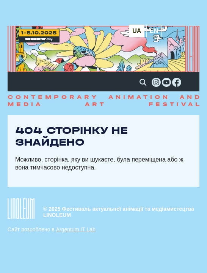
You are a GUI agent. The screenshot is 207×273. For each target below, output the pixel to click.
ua (136, 31)
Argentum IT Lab (76, 229)
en (154, 31)
